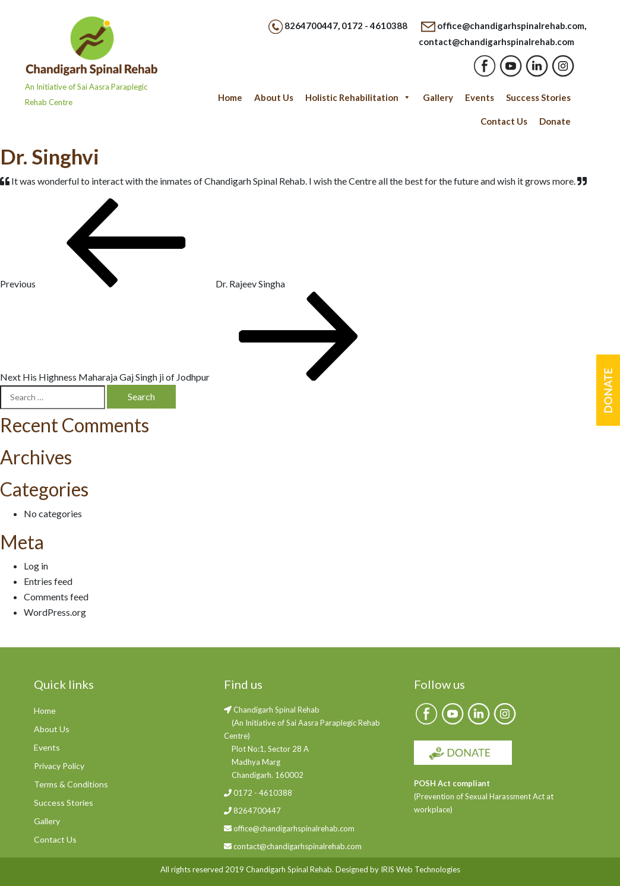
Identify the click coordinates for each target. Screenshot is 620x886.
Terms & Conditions (71, 784)
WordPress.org (55, 612)
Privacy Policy (59, 766)
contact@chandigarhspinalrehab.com (496, 41)
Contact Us (503, 121)
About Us (273, 97)
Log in (36, 565)
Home (230, 97)
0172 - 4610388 (374, 25)
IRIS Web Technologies (420, 869)
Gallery (438, 97)
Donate (555, 121)
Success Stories (538, 97)
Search (141, 396)
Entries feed (48, 581)
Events (479, 97)
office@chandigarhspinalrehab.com (510, 25)
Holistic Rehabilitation (358, 97)
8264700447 (311, 25)
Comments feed (56, 596)
